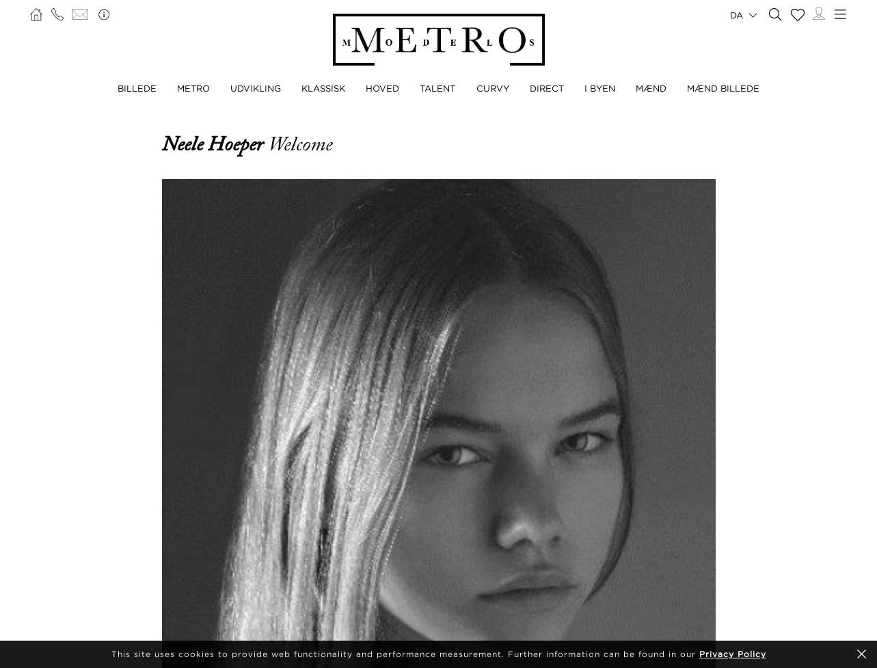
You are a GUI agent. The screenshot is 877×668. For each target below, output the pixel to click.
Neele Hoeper (215, 144)
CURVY (492, 88)
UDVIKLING (255, 88)
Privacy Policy (732, 654)
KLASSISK (323, 88)
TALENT (437, 88)
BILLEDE (137, 88)
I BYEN (599, 88)
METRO (193, 88)
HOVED (382, 88)
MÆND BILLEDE (723, 88)
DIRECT (547, 88)
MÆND (651, 88)
